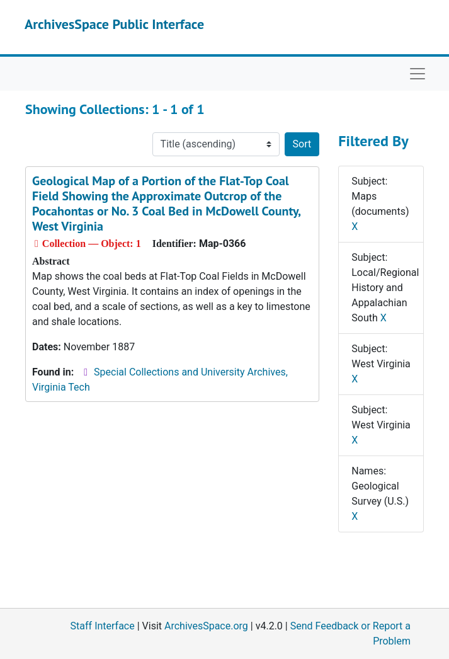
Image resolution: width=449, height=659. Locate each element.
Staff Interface (103, 626)
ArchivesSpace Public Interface (114, 24)
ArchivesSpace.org (206, 626)
